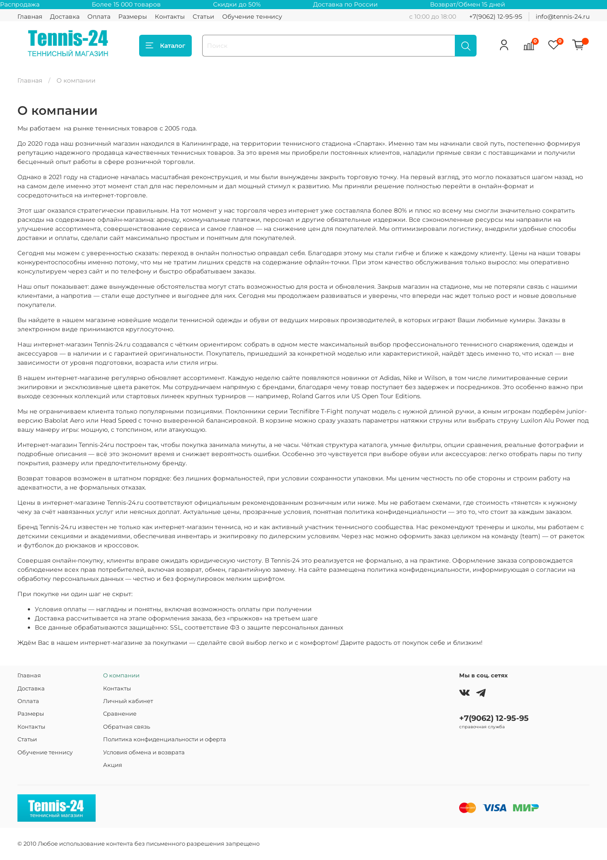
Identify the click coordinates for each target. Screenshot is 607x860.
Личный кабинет (128, 701)
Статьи (203, 16)
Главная (29, 16)
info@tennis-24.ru (563, 16)
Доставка (65, 16)
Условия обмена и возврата (144, 752)
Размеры (132, 16)
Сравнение (120, 713)
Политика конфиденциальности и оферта (164, 739)
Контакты (170, 16)
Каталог (165, 46)
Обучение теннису (252, 16)
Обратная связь (126, 726)
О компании (121, 675)
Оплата (98, 16)
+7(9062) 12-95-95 (495, 16)
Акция (112, 765)
